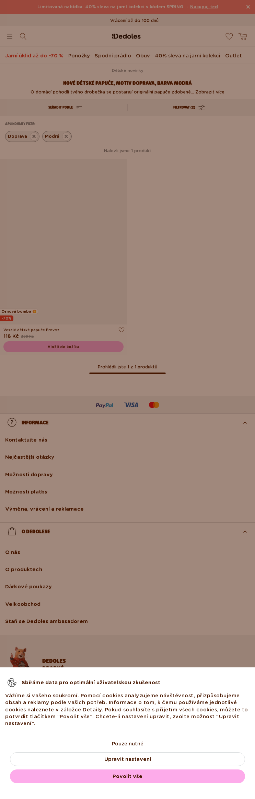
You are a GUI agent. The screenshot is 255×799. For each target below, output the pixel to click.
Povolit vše (127, 776)
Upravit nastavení (127, 759)
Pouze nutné (127, 743)
